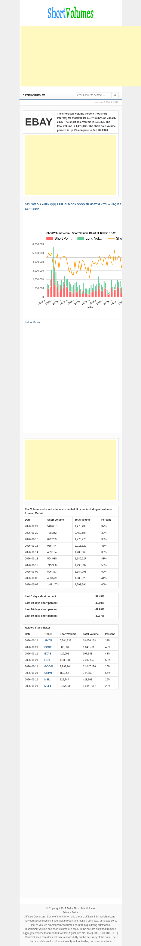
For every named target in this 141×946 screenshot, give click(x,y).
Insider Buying (33, 322)
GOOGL (49, 666)
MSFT (47, 686)
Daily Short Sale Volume (81, 908)
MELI (47, 679)
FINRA (66, 933)
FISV (47, 660)
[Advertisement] (81, 56)
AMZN (48, 640)
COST (47, 647)
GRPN (48, 672)
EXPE (47, 653)
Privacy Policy (70, 912)
